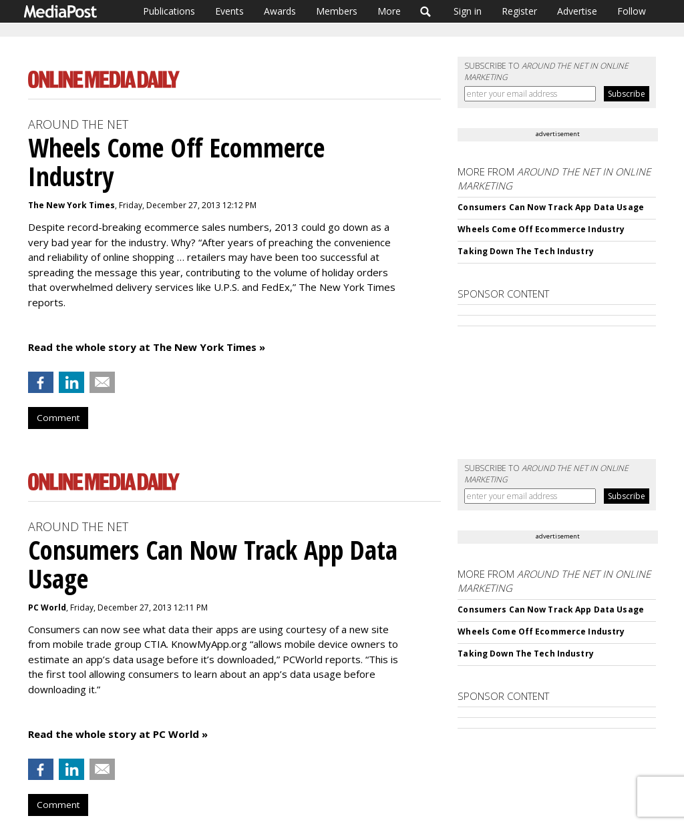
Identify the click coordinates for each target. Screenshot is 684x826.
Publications (169, 11)
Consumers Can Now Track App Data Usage (551, 207)
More (389, 11)
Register (519, 11)
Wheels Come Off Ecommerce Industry (541, 229)
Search (426, 11)
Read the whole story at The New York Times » (146, 347)
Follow (631, 11)
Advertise (577, 11)
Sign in (468, 11)
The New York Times (71, 205)
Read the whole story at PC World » (118, 734)
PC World (47, 607)
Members (336, 11)
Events (229, 11)
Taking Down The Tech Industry (525, 251)
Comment (58, 418)
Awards (280, 11)
